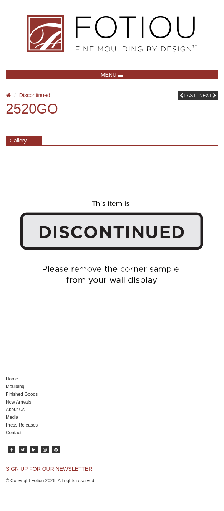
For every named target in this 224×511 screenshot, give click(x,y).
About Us (15, 409)
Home (12, 379)
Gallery (18, 140)
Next (207, 95)
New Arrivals (18, 402)
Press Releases (22, 425)
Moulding (15, 386)
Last (188, 95)
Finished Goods (22, 394)
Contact (14, 432)
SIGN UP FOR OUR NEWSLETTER (49, 469)
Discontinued (34, 95)
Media (12, 417)
